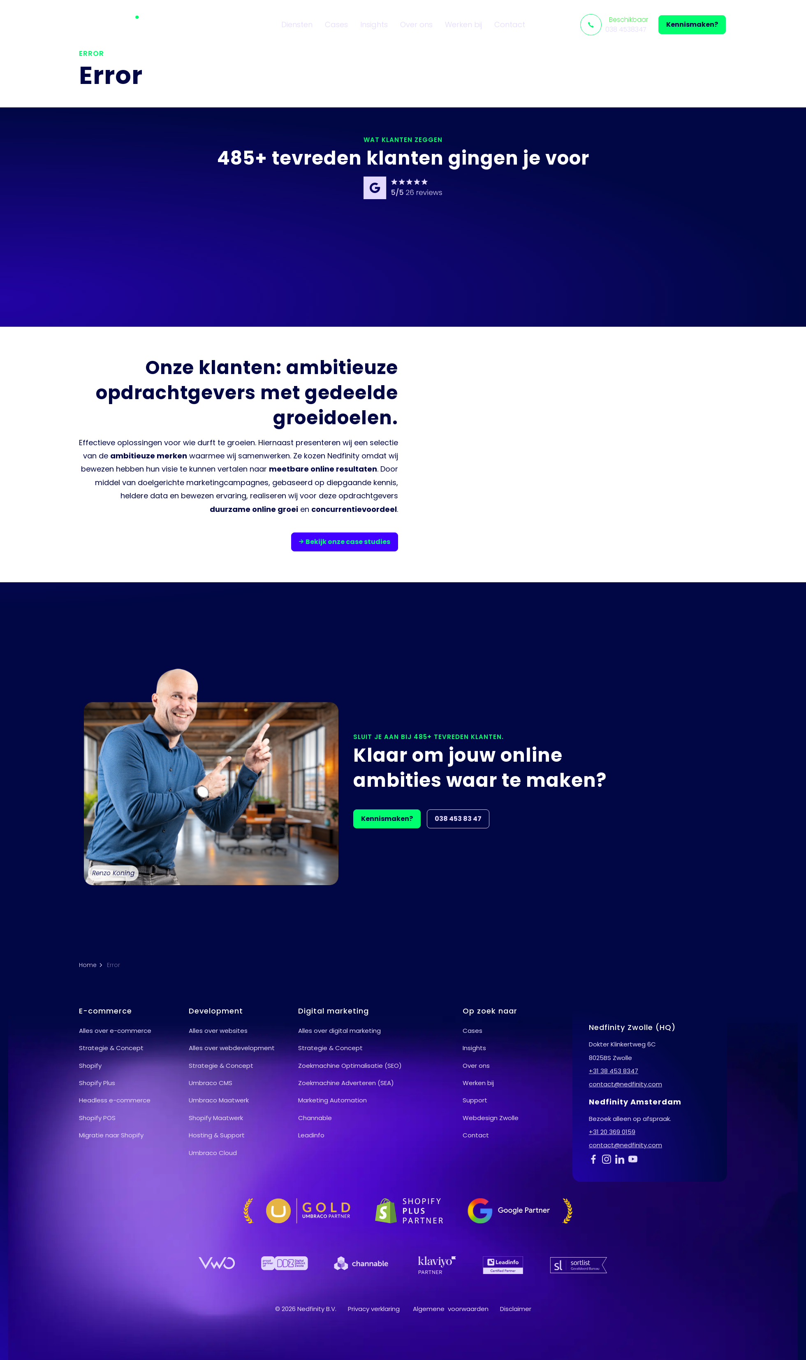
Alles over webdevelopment (232, 1048)
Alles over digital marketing (339, 1030)
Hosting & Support (217, 1135)
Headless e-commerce (115, 1100)
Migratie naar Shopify (111, 1135)
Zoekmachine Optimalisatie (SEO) (350, 1065)
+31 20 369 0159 (612, 1132)
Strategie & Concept (111, 1048)
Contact (509, 24)
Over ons (416, 24)
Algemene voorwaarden (451, 1308)
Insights (374, 24)
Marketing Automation (332, 1100)
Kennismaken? (692, 25)
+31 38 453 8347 (613, 1071)
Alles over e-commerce (115, 1030)
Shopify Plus (97, 1083)
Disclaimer (515, 1308)
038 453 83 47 (458, 819)
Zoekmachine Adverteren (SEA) (346, 1083)
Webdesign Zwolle (491, 1118)
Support (475, 1100)
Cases (336, 24)
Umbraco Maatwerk (219, 1100)
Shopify (90, 1065)
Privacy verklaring (374, 1308)
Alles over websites (218, 1030)
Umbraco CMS (210, 1083)
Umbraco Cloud (213, 1152)
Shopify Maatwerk (216, 1118)
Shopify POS (97, 1118)
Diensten (297, 24)
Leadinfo (311, 1135)
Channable (315, 1118)
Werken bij (463, 24)
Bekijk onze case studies (345, 542)
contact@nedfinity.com (625, 1084)
